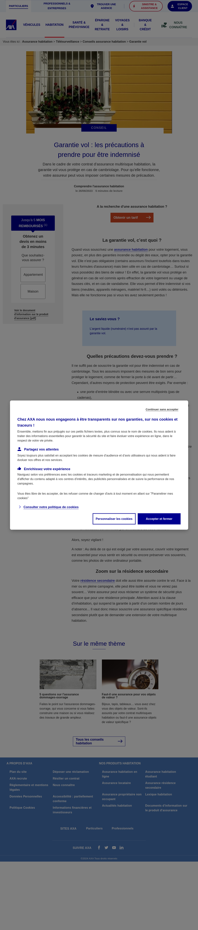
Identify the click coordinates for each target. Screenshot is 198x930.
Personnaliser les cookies (114, 518)
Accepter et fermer (159, 518)
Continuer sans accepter (162, 409)
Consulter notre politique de (51, 507)
